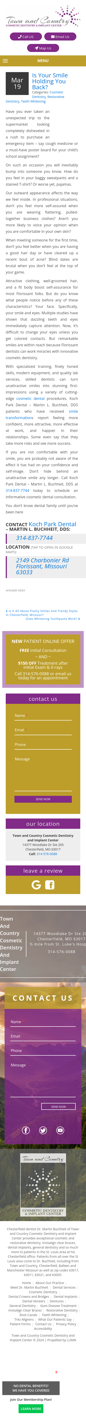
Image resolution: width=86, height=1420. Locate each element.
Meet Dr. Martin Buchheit (29, 1287)
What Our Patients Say (55, 1319)
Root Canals (28, 1315)
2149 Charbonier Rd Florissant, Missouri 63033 (42, 566)
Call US (25, 37)
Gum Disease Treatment (58, 1305)
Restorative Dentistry (62, 1310)
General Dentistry (22, 1305)
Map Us (43, 48)
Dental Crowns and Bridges (28, 1296)
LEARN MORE (31, 1408)
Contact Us (43, 1324)
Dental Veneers (33, 1301)
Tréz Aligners (24, 1319)
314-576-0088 (36, 673)
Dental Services (64, 1287)
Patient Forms (20, 1324)
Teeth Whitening (33, 101)
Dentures (57, 1301)
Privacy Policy (66, 1324)
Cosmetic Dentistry (43, 1292)
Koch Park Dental (52, 524)
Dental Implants (66, 1296)
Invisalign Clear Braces (25, 1310)
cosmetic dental (30, 398)
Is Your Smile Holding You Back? (50, 81)
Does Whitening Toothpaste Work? (53, 619)
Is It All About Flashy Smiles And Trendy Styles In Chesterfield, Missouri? (42, 613)
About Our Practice (50, 1283)
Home (26, 1283)
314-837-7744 (17, 490)
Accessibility (43, 1328)
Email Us (60, 37)
